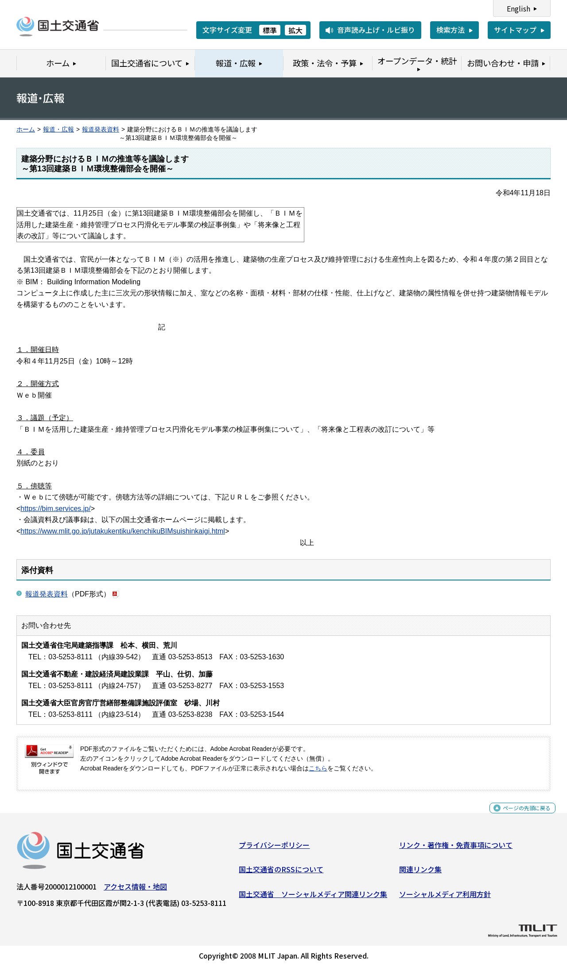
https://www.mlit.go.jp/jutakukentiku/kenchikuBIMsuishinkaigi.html (122, 531)
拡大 (295, 30)
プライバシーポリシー (274, 848)
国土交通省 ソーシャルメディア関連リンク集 (313, 897)
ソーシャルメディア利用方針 (445, 897)
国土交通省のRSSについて (281, 872)
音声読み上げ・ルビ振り (376, 29)
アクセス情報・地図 (135, 890)
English (518, 8)
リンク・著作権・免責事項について (456, 848)
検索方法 (450, 29)
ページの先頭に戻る (519, 816)
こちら (318, 768)
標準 (270, 30)
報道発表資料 (100, 129)
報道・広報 (58, 129)
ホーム (25, 129)
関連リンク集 (420, 872)
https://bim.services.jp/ (55, 508)
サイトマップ (515, 29)
